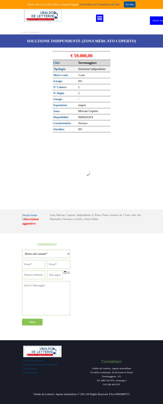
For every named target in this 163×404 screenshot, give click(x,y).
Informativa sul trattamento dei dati (40, 364)
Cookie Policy (30, 368)
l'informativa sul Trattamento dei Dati (99, 4)
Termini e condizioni (33, 360)
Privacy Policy (30, 372)
